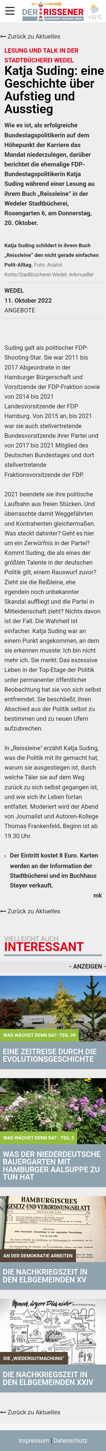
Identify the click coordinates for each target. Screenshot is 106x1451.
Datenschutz (71, 1440)
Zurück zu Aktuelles (30, 36)
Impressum (34, 1440)
